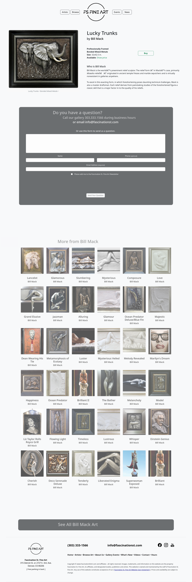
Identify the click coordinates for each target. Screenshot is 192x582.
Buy (146, 53)
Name (70, 156)
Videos (137, 554)
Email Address (95, 162)
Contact (146, 554)
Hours (154, 554)
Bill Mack (97, 39)
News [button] (127, 12)
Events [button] (117, 12)
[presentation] (95, 178)
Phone (121, 156)
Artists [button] (65, 12)
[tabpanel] (133, 79)
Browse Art (88, 554)
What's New (126, 554)
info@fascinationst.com (100, 131)
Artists (78, 554)
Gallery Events (112, 554)
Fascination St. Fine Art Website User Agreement (132, 570)
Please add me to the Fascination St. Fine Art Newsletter (96, 169)
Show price (102, 57)
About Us (99, 554)
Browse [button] (75, 12)
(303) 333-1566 (77, 545)
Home (70, 554)
